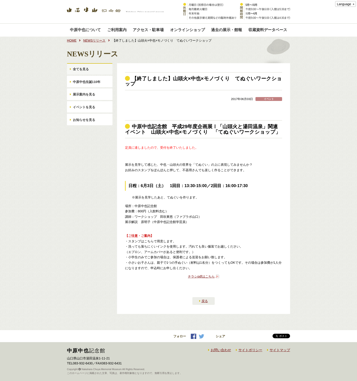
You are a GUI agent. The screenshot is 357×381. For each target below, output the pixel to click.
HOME (71, 40)
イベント (269, 99)
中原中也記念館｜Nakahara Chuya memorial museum (115, 12)
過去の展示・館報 (226, 30)
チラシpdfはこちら (201, 276)
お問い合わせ (221, 350)
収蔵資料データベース (267, 30)
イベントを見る (84, 114)
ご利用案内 (117, 30)
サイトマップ (280, 350)
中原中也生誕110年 (87, 85)
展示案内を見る (84, 100)
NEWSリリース (94, 40)
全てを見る (81, 70)
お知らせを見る (84, 129)
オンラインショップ (187, 30)
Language (344, 4)
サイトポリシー (250, 350)
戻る (204, 301)
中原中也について (85, 30)
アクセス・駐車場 (148, 30)
